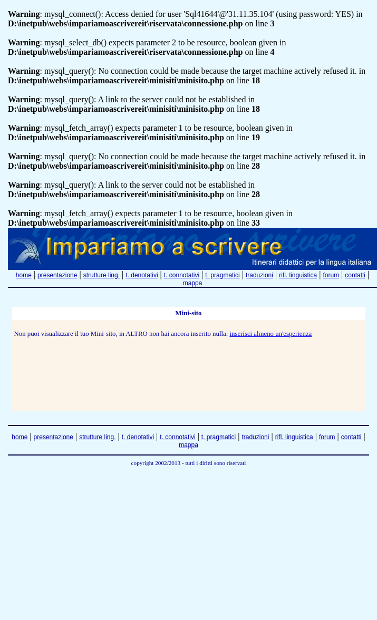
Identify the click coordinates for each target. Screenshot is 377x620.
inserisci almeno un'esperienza (270, 333)
